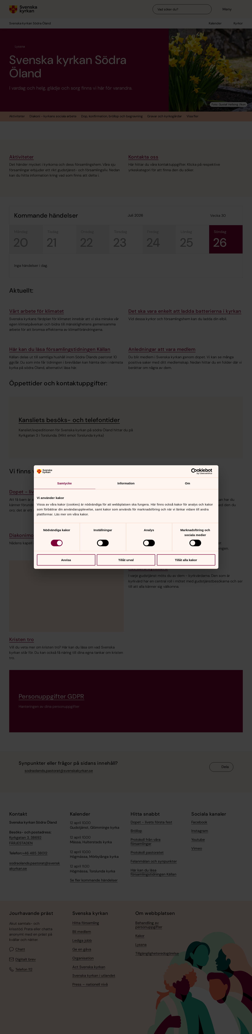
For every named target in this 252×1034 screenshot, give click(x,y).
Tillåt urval (126, 560)
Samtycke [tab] (64, 483)
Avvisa (66, 560)
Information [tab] (126, 483)
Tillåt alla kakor (186, 560)
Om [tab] (187, 483)
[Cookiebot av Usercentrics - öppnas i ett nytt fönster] (197, 471)
